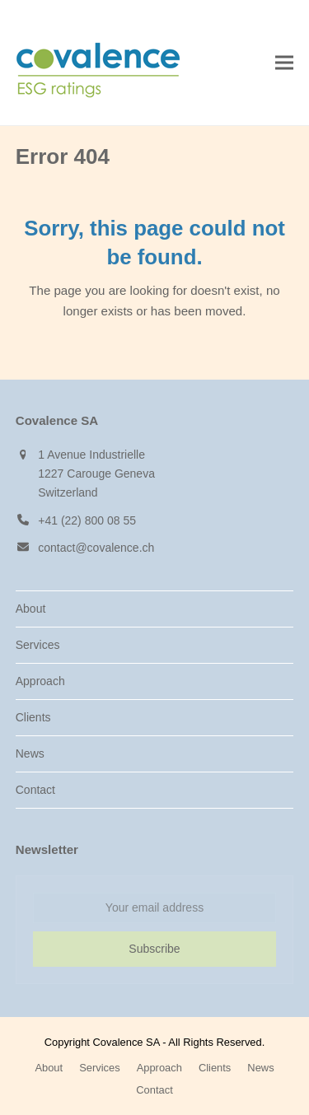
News (30, 753)
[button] (284, 63)
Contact (35, 789)
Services (38, 644)
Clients (33, 717)
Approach (40, 681)
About (31, 608)
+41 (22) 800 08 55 (87, 520)
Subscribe (154, 948)
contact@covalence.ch (96, 547)
